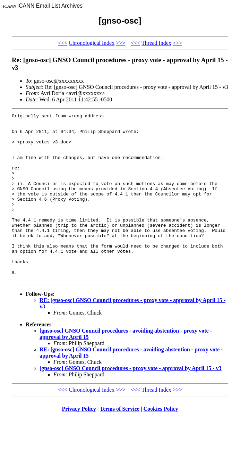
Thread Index (156, 43)
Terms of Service (119, 442)
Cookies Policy (161, 442)
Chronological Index (91, 43)
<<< (62, 43)
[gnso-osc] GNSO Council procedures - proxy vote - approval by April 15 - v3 (131, 401)
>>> (120, 43)
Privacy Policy (79, 442)
